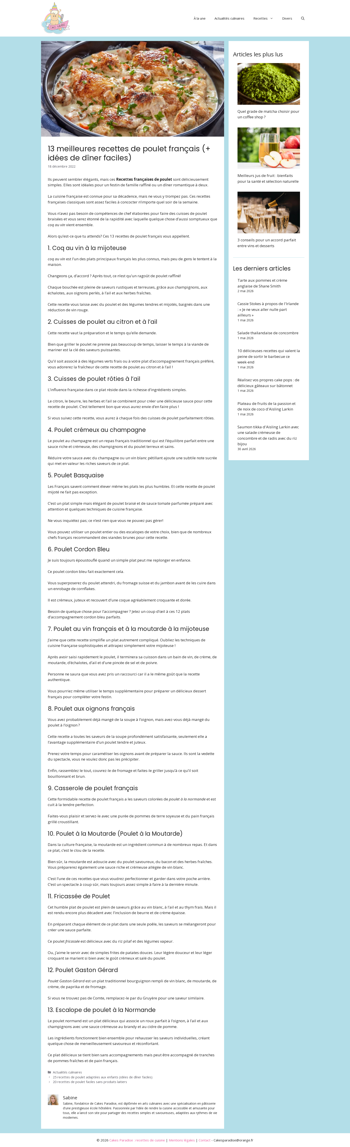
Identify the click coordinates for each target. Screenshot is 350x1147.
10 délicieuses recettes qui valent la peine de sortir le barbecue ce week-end (269, 356)
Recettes (265, 18)
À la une (200, 18)
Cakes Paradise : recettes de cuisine (137, 1140)
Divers (287, 18)
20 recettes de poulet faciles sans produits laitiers (90, 1082)
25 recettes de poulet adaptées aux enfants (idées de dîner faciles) (102, 1077)
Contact (204, 1140)
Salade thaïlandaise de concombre (268, 332)
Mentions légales (182, 1140)
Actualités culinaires (229, 18)
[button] (303, 18)
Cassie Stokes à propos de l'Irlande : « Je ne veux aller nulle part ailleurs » (268, 309)
